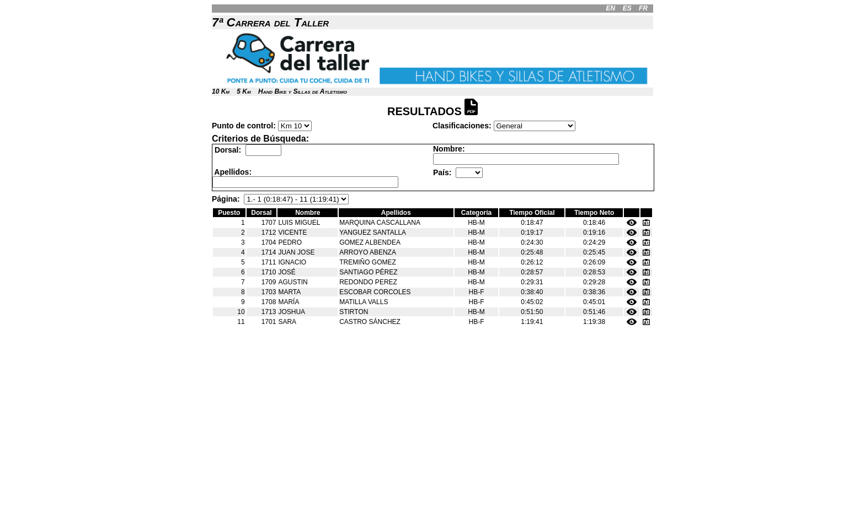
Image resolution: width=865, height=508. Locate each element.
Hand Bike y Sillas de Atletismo (302, 91)
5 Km (243, 91)
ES (627, 8)
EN (611, 8)
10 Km (220, 91)
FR (643, 8)
